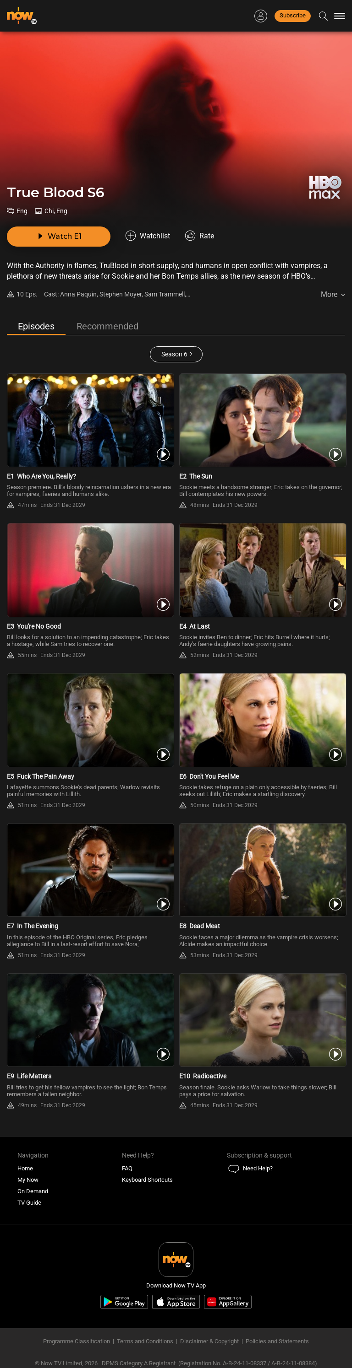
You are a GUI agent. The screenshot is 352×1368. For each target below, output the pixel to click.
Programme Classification (76, 1341)
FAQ (127, 1168)
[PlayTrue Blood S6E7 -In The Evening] (90, 870)
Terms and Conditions (145, 1341)
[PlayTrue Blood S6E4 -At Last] (262, 570)
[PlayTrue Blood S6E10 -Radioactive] (262, 1020)
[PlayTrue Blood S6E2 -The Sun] (262, 420)
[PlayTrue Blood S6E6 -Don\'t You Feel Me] (262, 720)
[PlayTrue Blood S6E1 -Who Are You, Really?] (90, 420)
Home (25, 1168)
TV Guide (29, 1202)
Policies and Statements (277, 1341)
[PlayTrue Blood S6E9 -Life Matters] (90, 1020)
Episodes (36, 326)
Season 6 (174, 354)
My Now (27, 1179)
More (329, 294)
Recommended (107, 326)
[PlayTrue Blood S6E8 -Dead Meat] (262, 870)
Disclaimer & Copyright (209, 1341)
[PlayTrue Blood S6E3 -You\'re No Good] (90, 570)
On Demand (32, 1191)
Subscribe (293, 15)
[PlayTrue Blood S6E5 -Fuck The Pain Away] (90, 720)
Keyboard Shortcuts (147, 1179)
